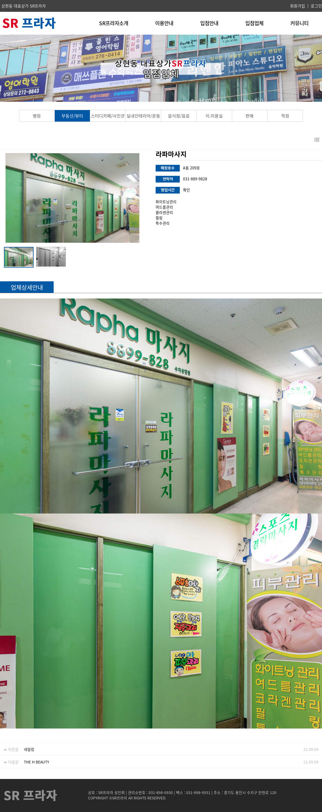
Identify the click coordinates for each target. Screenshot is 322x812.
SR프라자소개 (113, 23)
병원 (37, 115)
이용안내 (164, 23)
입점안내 (209, 23)
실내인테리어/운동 (143, 115)
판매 (250, 115)
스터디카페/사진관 (108, 115)
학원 (285, 115)
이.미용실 (214, 115)
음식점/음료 (179, 115)
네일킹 (29, 749)
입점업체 (254, 23)
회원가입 (297, 6)
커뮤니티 (299, 23)
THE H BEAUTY (36, 761)
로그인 (316, 6)
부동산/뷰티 (72, 115)
